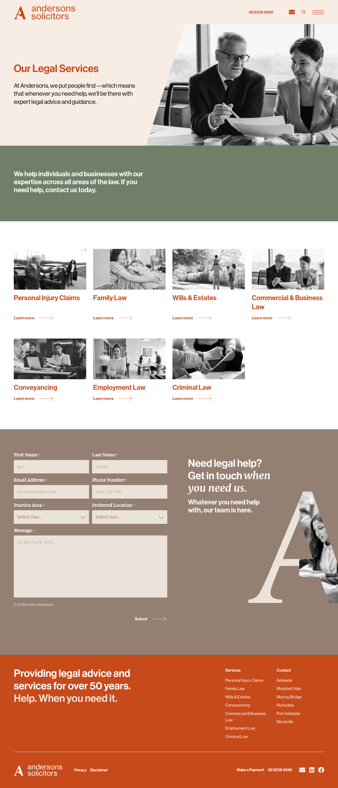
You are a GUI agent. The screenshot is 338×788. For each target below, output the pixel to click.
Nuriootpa (285, 705)
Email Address (30, 480)
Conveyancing (237, 705)
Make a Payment (250, 769)
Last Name (104, 455)
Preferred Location (113, 505)
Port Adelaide (288, 713)
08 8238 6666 (261, 12)
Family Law (235, 688)
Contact (284, 670)
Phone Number (109, 480)
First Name (27, 455)
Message (24, 531)
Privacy (80, 770)
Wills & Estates (237, 696)
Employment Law (240, 728)
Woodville (285, 721)
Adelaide (284, 680)
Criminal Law (236, 736)
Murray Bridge (289, 696)
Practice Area (29, 505)
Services (233, 670)
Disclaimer (99, 770)
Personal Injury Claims (244, 680)
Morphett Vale (289, 688)
